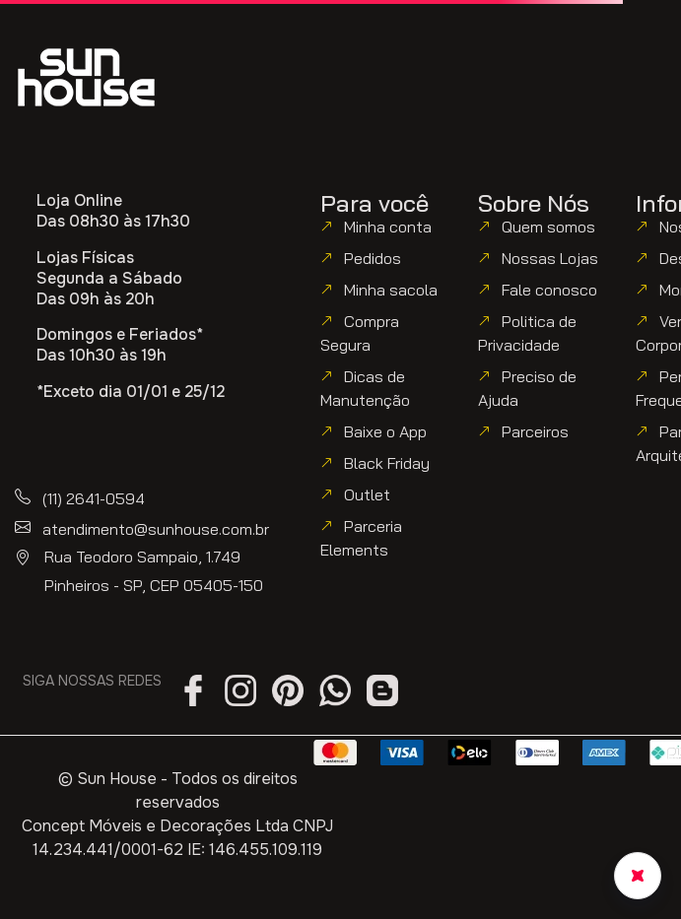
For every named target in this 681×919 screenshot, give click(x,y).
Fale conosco (549, 289)
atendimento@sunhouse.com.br (155, 529)
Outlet (367, 494)
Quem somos (548, 226)
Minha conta (388, 226)
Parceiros (535, 431)
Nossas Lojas (550, 258)
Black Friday (387, 463)
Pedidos (372, 258)
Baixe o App (385, 431)
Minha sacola (391, 289)
